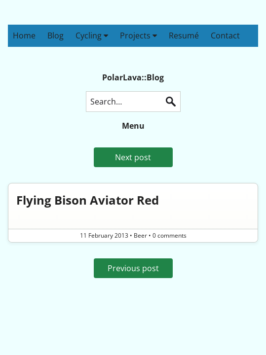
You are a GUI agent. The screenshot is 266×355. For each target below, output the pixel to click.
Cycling (92, 35)
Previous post (133, 268)
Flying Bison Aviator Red (87, 200)
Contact (225, 35)
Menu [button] (133, 125)
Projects (138, 35)
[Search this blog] (133, 101)
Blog (55, 35)
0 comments (169, 235)
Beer (140, 235)
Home (24, 35)
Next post (133, 157)
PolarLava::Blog (133, 77)
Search (171, 101)
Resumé (184, 35)
